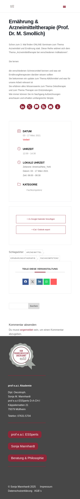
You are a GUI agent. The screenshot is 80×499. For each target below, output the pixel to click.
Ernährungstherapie (23, 258)
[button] (22, 106)
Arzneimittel (34, 252)
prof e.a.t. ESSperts (24, 434)
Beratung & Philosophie (27, 458)
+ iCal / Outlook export (41, 230)
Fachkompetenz (32, 190)
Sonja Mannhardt (23, 446)
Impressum (46, 486)
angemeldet (26, 329)
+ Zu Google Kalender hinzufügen (41, 219)
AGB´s (37, 491)
